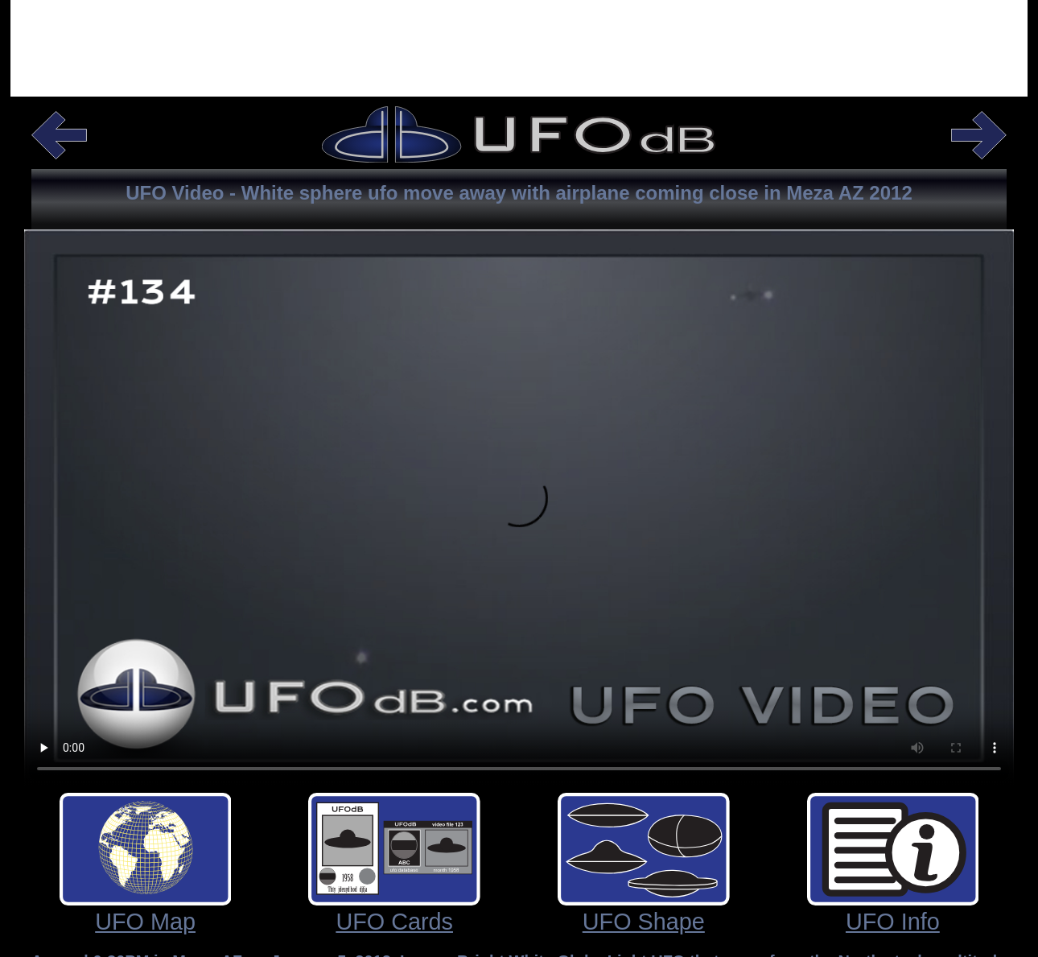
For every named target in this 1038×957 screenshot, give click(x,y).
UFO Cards (394, 921)
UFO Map (145, 921)
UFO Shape (644, 921)
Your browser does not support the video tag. (519, 476)
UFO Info (893, 921)
